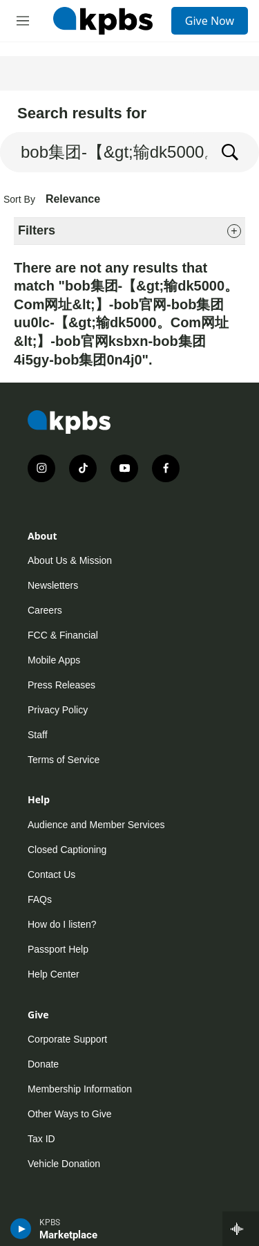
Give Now (209, 20)
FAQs (40, 899)
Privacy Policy (58, 709)
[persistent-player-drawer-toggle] (240, 1228)
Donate (43, 1064)
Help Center (53, 974)
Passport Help (58, 949)
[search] (104, 152)
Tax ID (41, 1138)
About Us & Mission (70, 560)
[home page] (103, 21)
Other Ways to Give (70, 1113)
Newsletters (53, 585)
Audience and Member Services (96, 824)
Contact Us (51, 874)
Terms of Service (63, 759)
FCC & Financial (63, 635)
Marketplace (68, 1235)
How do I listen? (62, 924)
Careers (45, 610)
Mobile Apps (54, 660)
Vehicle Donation (64, 1163)
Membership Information (80, 1088)
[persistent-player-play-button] (21, 1228)
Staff (38, 734)
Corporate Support (67, 1039)
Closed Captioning (67, 849)
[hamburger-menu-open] (23, 21)
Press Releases (61, 684)
